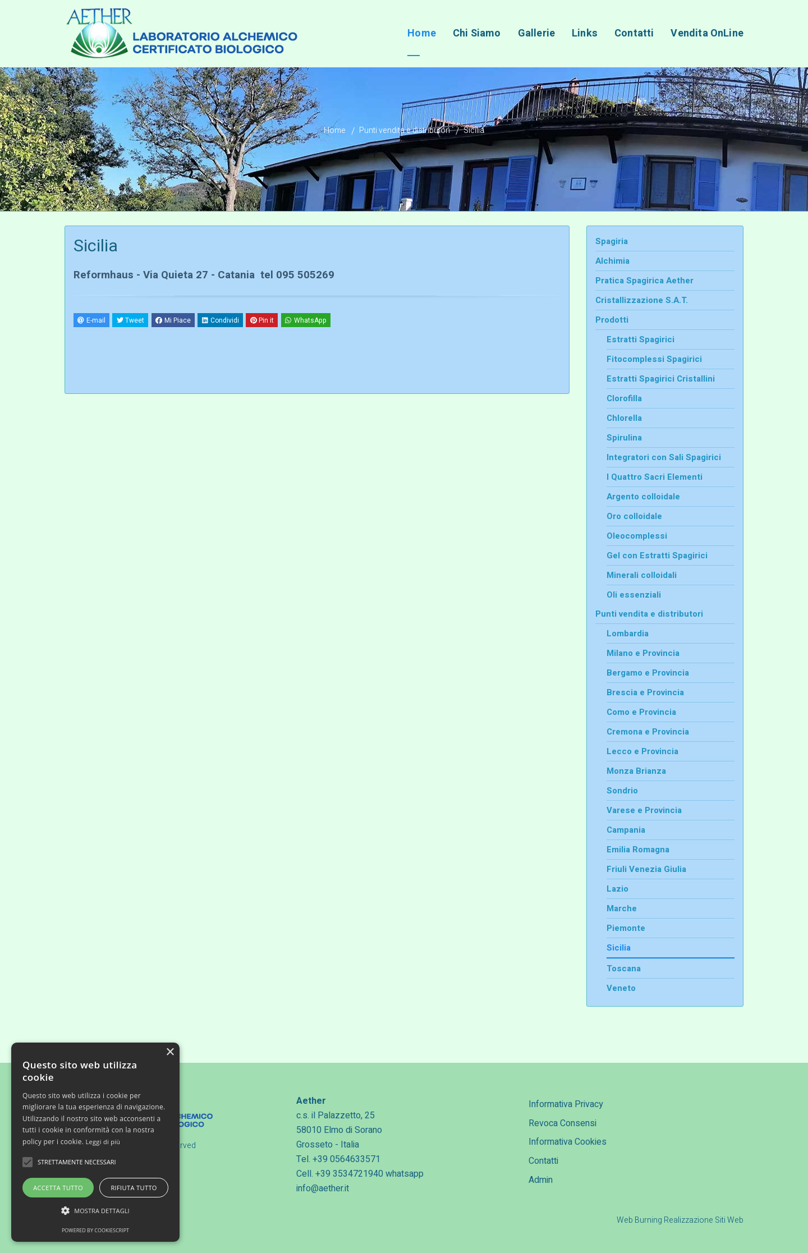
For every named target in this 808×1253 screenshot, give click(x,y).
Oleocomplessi (637, 536)
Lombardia (628, 633)
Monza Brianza (636, 771)
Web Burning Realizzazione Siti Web (680, 1220)
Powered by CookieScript (95, 1230)
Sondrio (622, 790)
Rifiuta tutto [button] (134, 1187)
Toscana (624, 968)
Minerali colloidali (642, 575)
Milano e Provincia (643, 653)
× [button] (170, 1052)
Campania (626, 830)
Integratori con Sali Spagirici (664, 457)
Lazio (617, 889)
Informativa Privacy (566, 1104)
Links (585, 33)
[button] (95, 1211)
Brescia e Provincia (645, 692)
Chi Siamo (477, 33)
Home (421, 33)
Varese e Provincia (644, 810)
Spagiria (611, 241)
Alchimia (612, 261)
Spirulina (624, 438)
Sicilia (619, 948)
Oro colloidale (634, 516)
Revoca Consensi (562, 1123)
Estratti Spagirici (640, 339)
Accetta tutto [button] (58, 1187)
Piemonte (626, 928)
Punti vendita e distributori (404, 130)
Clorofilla (624, 398)
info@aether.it (322, 1188)
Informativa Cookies (568, 1142)
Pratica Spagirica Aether (644, 280)
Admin (541, 1180)
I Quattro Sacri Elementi (655, 477)
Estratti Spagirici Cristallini (661, 379)
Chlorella (624, 418)
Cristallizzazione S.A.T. (641, 300)
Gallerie (536, 33)
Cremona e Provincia (648, 732)
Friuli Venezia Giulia (646, 869)
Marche (622, 908)
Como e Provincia (641, 712)
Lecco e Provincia (642, 751)
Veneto (621, 988)
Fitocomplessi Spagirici (654, 359)
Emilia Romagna (638, 849)
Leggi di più (103, 1141)
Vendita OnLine (707, 33)
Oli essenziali (634, 595)
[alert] (95, 1142)
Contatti (543, 1161)
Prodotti (611, 320)
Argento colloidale (643, 496)
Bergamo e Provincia (648, 673)
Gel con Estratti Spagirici (657, 555)
